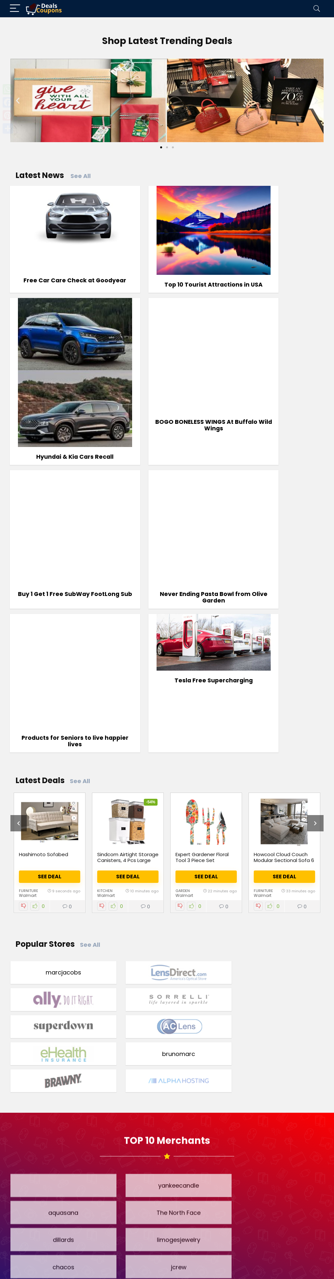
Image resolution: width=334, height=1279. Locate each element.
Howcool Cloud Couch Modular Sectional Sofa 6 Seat (284, 694)
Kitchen (105, 724)
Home (71, 1267)
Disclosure (216, 1267)
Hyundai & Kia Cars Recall (274, 323)
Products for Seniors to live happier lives (59, 575)
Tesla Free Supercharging (167, 571)
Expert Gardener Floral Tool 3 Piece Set (202, 691)
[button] (18, 100)
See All (80, 176)
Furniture (28, 724)
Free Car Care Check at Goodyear (59, 271)
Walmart (28, 729)
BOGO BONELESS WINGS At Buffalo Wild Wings (59, 447)
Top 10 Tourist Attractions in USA (167, 275)
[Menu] (15, 8)
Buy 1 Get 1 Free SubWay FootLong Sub (167, 447)
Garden (182, 724)
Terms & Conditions (123, 1267)
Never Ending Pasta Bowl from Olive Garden (274, 447)
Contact (259, 1267)
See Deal (49, 710)
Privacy (175, 1267)
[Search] (317, 8)
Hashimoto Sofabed (43, 688)
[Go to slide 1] (161, 147)
